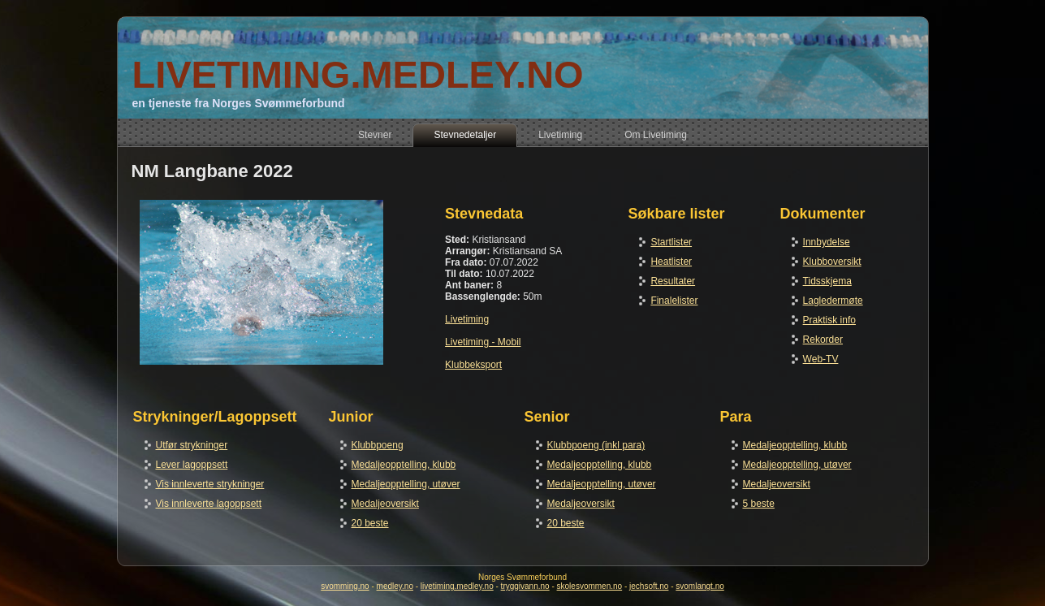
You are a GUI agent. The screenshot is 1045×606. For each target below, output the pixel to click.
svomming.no (345, 586)
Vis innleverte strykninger (210, 484)
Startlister (671, 242)
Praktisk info (829, 320)
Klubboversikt (832, 261)
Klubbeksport (473, 364)
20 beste (370, 523)
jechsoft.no (648, 586)
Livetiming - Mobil (482, 342)
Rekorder (823, 339)
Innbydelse (826, 242)
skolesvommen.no (590, 586)
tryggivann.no (525, 586)
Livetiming (467, 319)
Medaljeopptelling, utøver (406, 484)
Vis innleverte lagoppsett (209, 503)
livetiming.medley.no (457, 586)
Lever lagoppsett (192, 464)
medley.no (395, 586)
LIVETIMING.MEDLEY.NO (357, 74)
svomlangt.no (699, 586)
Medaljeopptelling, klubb (404, 464)
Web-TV (821, 359)
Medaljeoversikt (385, 503)
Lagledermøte (833, 300)
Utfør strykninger (192, 445)
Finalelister (673, 300)
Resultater (672, 281)
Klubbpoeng (378, 445)
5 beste (759, 503)
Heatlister (671, 261)
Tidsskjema (827, 281)
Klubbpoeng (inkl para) (596, 445)
